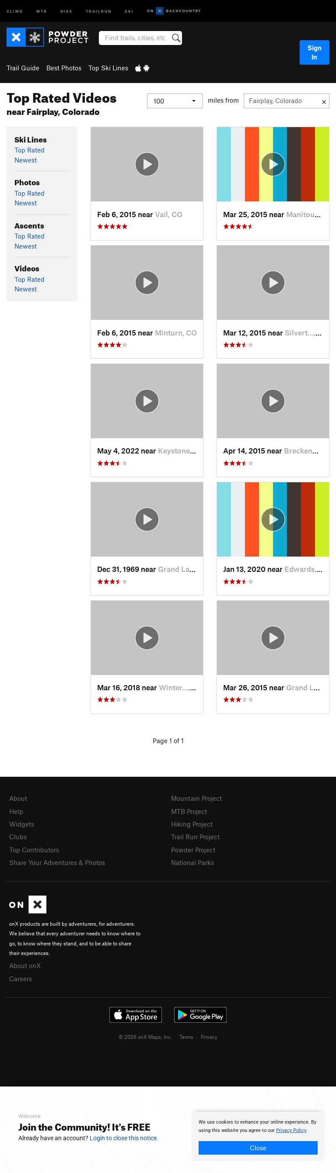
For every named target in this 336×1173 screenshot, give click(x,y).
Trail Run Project (195, 837)
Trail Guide (23, 68)
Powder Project (193, 850)
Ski (129, 11)
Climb (15, 11)
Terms (186, 1037)
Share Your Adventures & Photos (57, 862)
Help (16, 811)
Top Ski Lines (108, 68)
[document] (258, 1136)
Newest (25, 160)
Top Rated (29, 150)
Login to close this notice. (124, 1138)
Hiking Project (192, 824)
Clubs (18, 837)
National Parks (192, 862)
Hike (66, 11)
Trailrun (99, 11)
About (18, 798)
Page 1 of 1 (168, 740)
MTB (41, 11)
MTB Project (189, 811)
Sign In (315, 52)
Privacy (209, 1037)
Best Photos (63, 68)
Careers (20, 979)
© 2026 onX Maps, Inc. (145, 1037)
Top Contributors (34, 850)
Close (258, 1148)
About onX (25, 965)
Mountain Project (196, 798)
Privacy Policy (291, 1130)
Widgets (21, 824)
